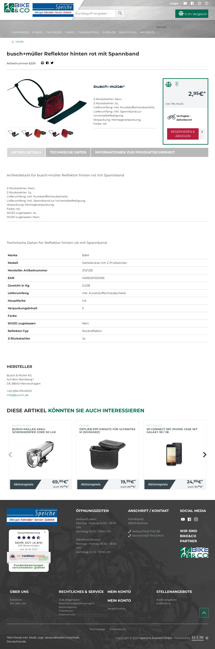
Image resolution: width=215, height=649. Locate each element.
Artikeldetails (26, 152)
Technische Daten (68, 152)
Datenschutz (67, 614)
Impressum (66, 610)
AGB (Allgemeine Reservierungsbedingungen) (76, 601)
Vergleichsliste (116, 608)
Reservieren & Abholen (182, 134)
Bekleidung (128, 32)
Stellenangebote (166, 599)
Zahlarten (16, 599)
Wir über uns (18, 603)
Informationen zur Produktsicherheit (135, 152)
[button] (204, 454)
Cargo (70, 32)
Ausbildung (163, 603)
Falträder (54, 32)
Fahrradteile (88, 32)
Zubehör (109, 32)
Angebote (147, 32)
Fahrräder (20, 32)
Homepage (97, 629)
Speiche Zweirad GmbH (156, 638)
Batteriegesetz (68, 607)
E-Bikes (37, 32)
